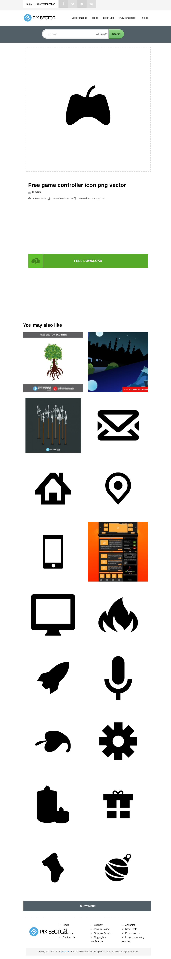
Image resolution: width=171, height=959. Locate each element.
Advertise (130, 925)
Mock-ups (108, 17)
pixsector (65, 951)
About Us (68, 933)
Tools (29, 4)
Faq (65, 929)
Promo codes (132, 933)
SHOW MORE (87, 906)
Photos (144, 17)
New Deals (131, 929)
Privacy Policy (101, 929)
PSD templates (127, 17)
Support (98, 925)
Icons (95, 17)
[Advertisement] (88, 226)
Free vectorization (45, 4)
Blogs (66, 925)
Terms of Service (103, 933)
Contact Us (69, 937)
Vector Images (79, 17)
